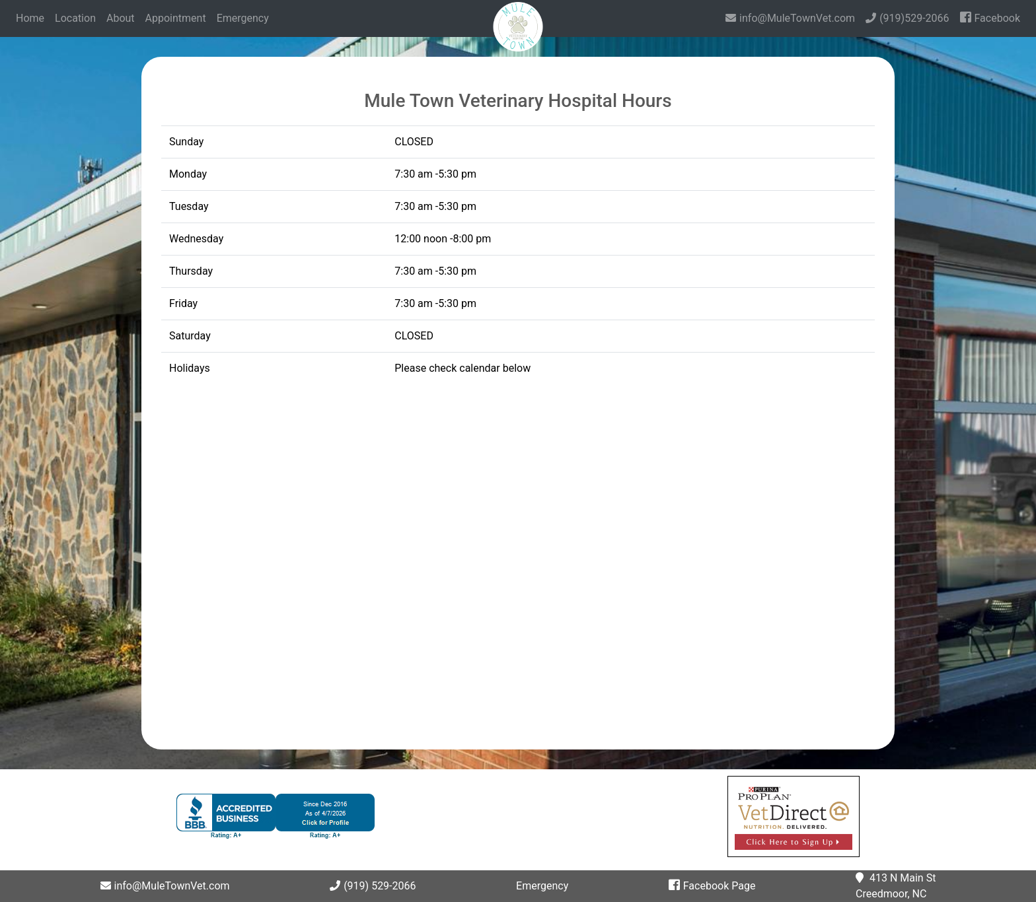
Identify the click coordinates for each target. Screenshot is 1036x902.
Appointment (175, 18)
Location (75, 18)
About (120, 18)
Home (33, 17)
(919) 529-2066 (373, 886)
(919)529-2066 (907, 18)
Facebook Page (712, 886)
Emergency (243, 18)
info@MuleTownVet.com (790, 18)
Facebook (990, 17)
